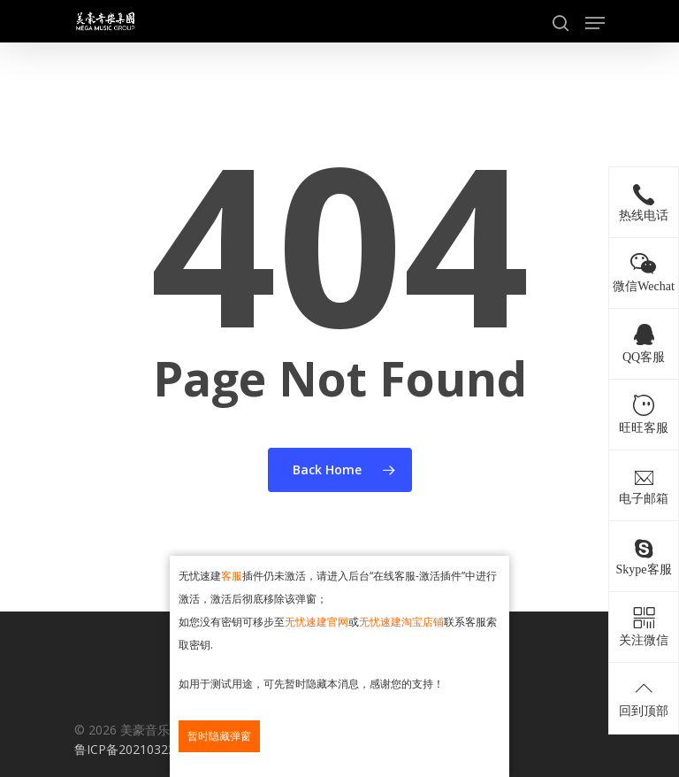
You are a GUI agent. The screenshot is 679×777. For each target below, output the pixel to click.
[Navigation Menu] (595, 23)
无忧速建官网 (316, 621)
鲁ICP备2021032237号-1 (143, 749)
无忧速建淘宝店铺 (401, 621)
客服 (231, 575)
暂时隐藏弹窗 (219, 735)
